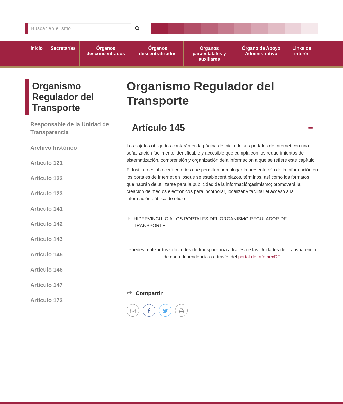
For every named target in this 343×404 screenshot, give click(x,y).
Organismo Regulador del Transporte (63, 97)
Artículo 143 (46, 239)
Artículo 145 (46, 254)
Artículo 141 (46, 209)
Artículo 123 (46, 193)
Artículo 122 (46, 178)
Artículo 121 (46, 163)
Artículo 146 (46, 269)
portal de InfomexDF (259, 256)
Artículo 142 (46, 224)
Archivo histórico (53, 148)
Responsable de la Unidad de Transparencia (69, 128)
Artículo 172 (46, 300)
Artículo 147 (46, 285)
